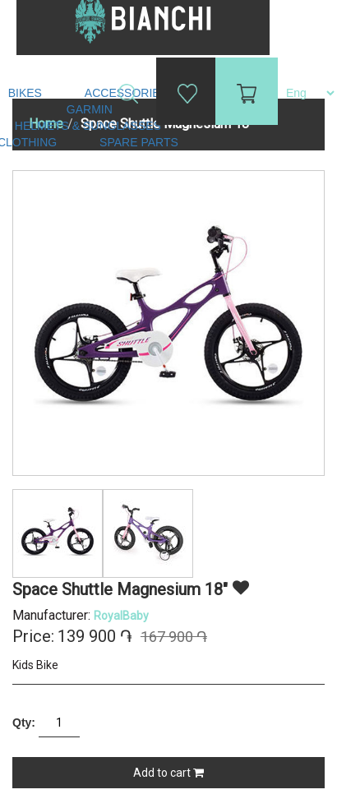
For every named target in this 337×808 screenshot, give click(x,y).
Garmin (90, 109)
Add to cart (168, 772)
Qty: (23, 722)
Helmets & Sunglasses (89, 125)
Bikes (26, 92)
